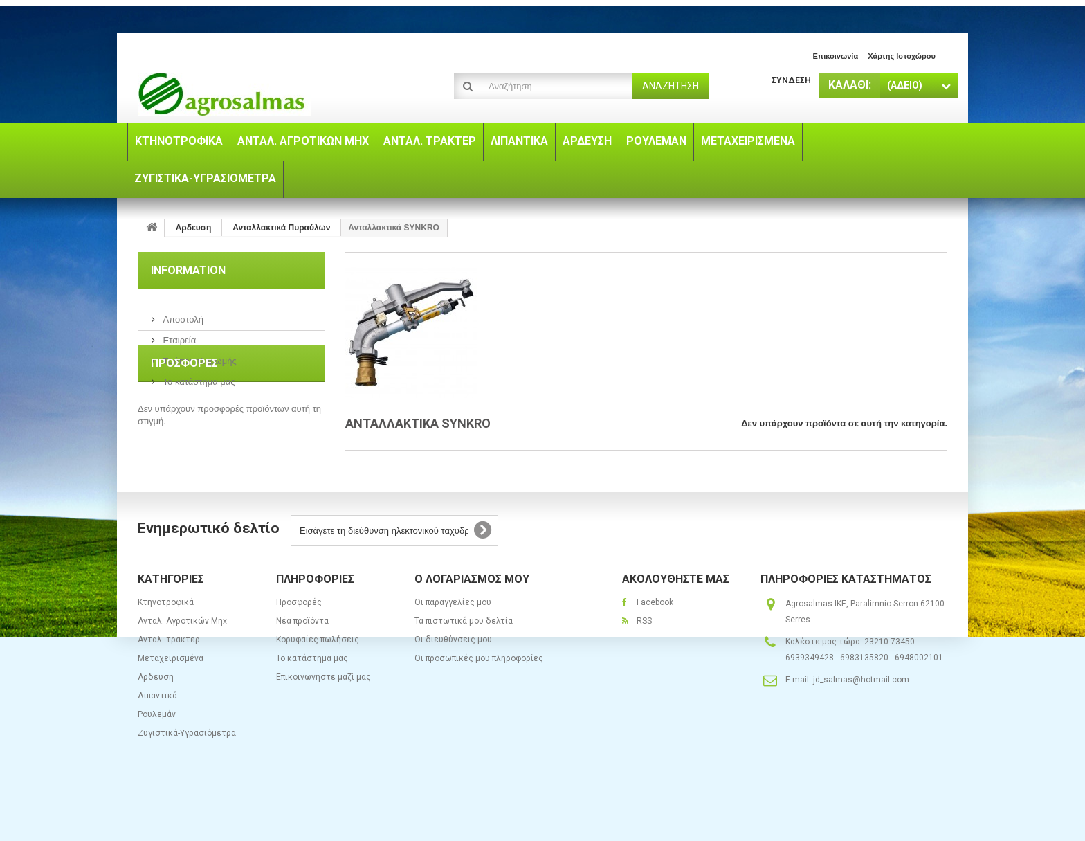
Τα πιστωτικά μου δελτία (463, 661)
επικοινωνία (835, 56)
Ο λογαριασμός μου (471, 619)
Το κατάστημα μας (198, 376)
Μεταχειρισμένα (170, 698)
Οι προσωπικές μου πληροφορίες (478, 698)
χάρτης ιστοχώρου (902, 56)
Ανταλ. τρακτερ (169, 680)
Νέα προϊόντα (302, 661)
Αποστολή (182, 314)
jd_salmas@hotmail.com (861, 720)
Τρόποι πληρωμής (199, 355)
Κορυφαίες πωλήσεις (317, 680)
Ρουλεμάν (157, 754)
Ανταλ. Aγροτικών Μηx (182, 661)
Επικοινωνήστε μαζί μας (323, 717)
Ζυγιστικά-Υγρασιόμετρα (187, 773)
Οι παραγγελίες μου (452, 642)
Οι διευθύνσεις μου (453, 680)
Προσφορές (184, 426)
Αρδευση (156, 717)
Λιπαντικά (157, 736)
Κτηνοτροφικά (166, 642)
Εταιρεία (178, 334)
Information (188, 270)
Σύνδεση (791, 80)
